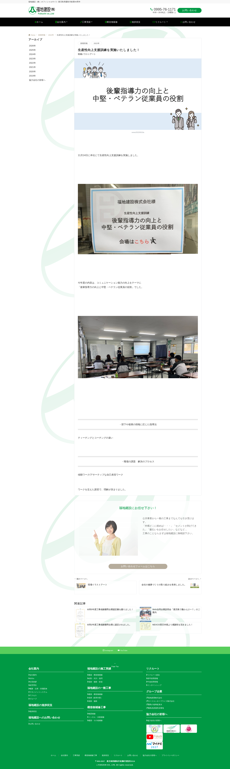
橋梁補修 (91, 714)
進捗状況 (33, 711)
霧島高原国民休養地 (156, 708)
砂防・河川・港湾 (95, 678)
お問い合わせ (189, 10)
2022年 (96, 43)
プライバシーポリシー (170, 755)
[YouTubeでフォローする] (122, 650)
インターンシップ (154, 685)
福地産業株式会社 (155, 698)
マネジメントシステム (38, 692)
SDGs (32, 678)
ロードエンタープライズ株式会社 (161, 701)
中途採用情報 (152, 682)
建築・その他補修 (95, 720)
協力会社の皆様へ (154, 720)
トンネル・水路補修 (96, 717)
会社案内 (33, 675)
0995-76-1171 (165, 9)
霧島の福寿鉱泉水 (155, 704)
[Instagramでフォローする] (108, 650)
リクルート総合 (153, 675)
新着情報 (84, 43)
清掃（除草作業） (95, 698)
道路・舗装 (92, 701)
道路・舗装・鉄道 (95, 682)
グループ (33, 699)
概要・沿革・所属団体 (38, 689)
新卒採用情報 (152, 678)
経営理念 (33, 685)
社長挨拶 (33, 682)
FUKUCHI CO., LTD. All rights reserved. (115, 765)
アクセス (33, 695)
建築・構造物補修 (95, 675)
